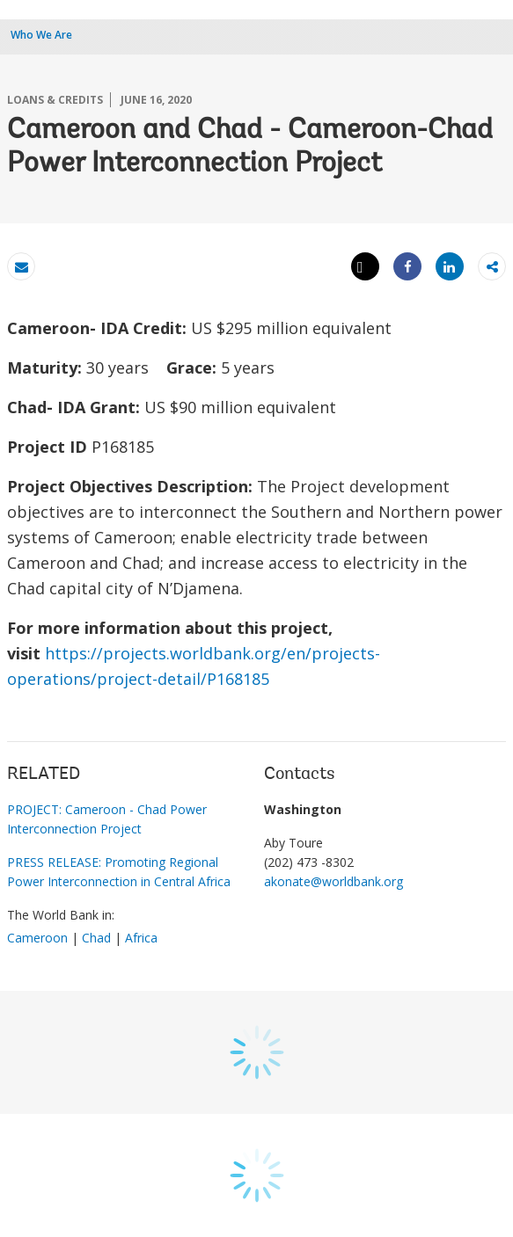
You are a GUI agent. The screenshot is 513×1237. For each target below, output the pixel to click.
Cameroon (37, 937)
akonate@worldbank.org (333, 881)
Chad (96, 937)
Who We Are (41, 34)
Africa (141, 937)
